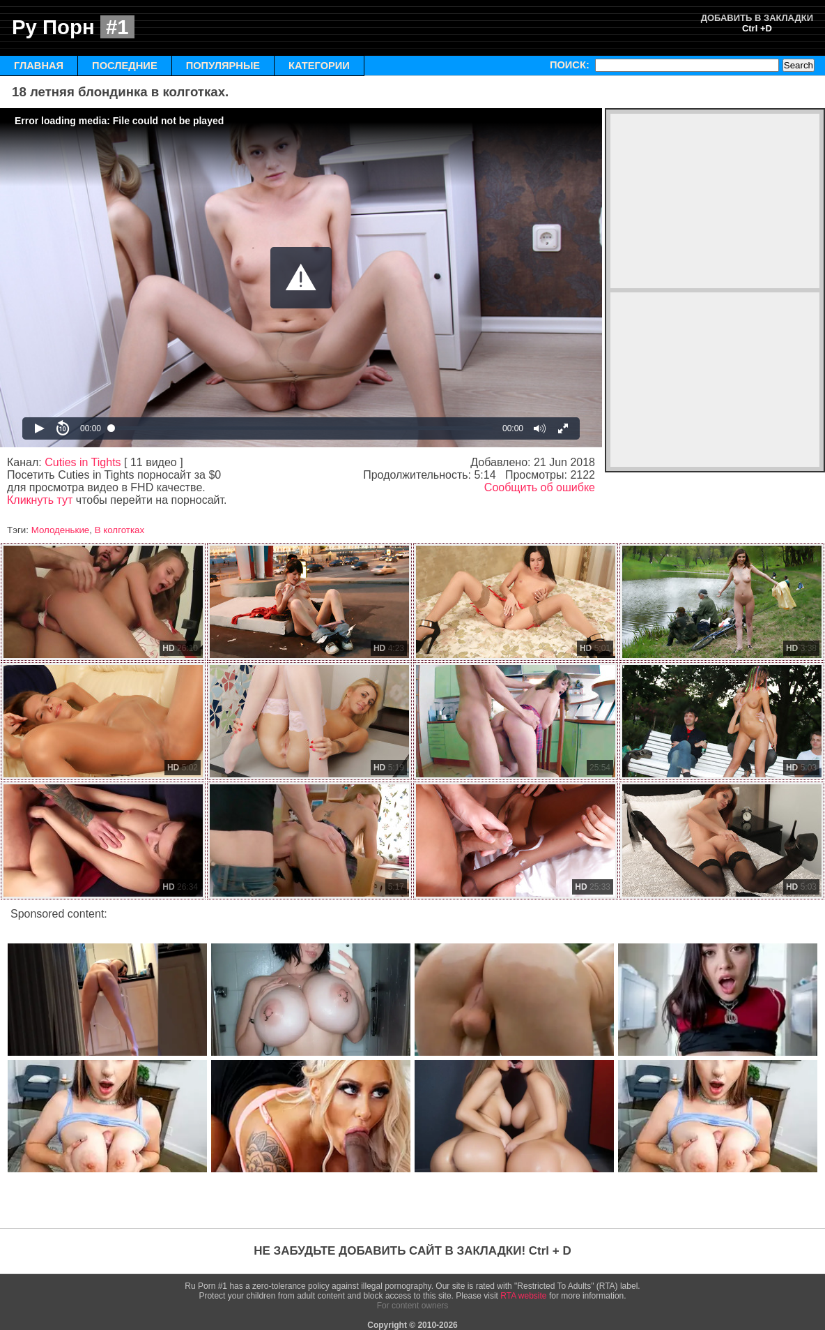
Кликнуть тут (39, 500)
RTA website (523, 1296)
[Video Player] (301, 277)
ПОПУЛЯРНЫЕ (223, 65)
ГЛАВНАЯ (38, 65)
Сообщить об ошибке (539, 487)
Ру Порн (73, 26)
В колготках (119, 530)
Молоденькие (60, 530)
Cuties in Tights (83, 462)
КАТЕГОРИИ (319, 65)
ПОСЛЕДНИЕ (124, 65)
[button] (301, 277)
